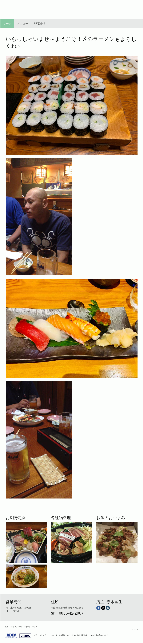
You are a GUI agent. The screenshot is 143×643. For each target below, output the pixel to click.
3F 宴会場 (39, 23)
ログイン (135, 629)
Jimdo (18, 636)
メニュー (22, 23)
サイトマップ (32, 627)
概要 (6, 627)
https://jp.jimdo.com (97, 635)
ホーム (7, 23)
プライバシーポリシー (17, 627)
